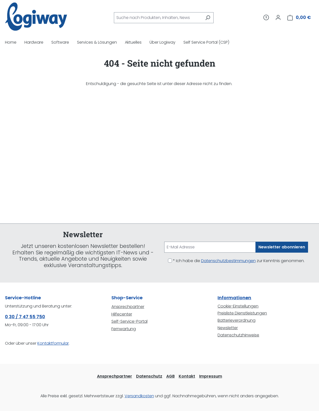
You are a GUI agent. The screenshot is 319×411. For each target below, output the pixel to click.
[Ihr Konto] (278, 17)
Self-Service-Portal (129, 321)
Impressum (210, 376)
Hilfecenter (121, 314)
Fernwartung (123, 329)
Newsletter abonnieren (281, 247)
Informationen (234, 298)
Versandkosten (139, 396)
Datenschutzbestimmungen (228, 261)
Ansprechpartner (127, 306)
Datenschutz (149, 376)
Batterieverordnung (236, 320)
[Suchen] (208, 17)
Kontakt (187, 376)
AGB (170, 376)
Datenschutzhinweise (238, 335)
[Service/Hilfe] (266, 17)
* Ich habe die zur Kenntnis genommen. (239, 261)
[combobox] (158, 17)
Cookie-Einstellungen (238, 306)
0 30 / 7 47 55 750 (25, 316)
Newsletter (228, 328)
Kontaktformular (53, 343)
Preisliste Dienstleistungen (242, 313)
